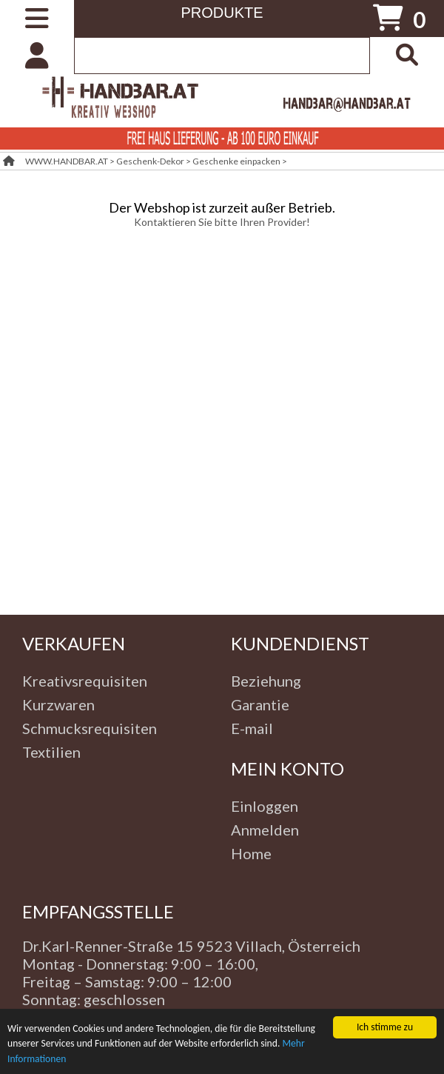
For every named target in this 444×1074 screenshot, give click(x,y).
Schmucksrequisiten (89, 728)
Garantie (260, 704)
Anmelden (265, 829)
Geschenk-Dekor (150, 161)
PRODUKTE (222, 12)
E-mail (252, 728)
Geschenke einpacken (236, 161)
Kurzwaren (58, 704)
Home (251, 853)
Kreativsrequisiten (84, 681)
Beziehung (266, 681)
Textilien (51, 752)
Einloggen (264, 806)
